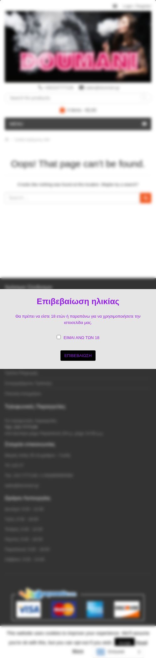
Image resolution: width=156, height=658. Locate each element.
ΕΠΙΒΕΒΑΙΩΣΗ (77, 355)
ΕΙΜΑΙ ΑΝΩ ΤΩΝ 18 (81, 337)
